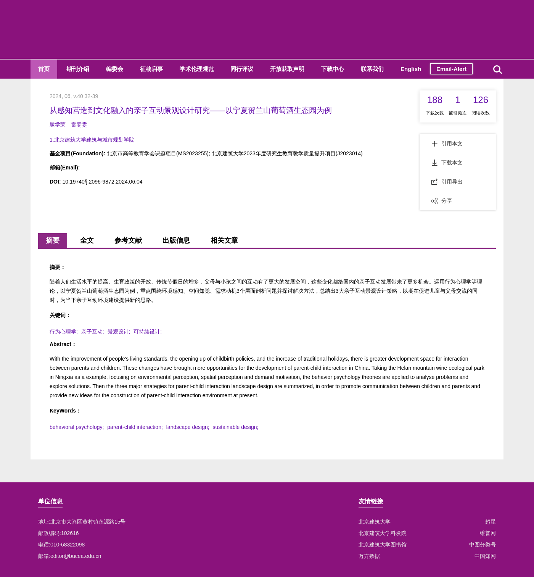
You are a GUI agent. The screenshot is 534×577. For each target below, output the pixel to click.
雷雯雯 (79, 124)
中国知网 (485, 556)
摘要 (53, 240)
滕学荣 (58, 124)
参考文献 (128, 240)
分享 (441, 200)
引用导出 (447, 181)
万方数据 (369, 556)
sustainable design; (236, 427)
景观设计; (119, 332)
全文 (87, 240)
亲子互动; (92, 332)
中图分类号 (482, 545)
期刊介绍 (77, 69)
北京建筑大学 (375, 522)
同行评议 (241, 69)
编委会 (114, 69)
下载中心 (332, 69)
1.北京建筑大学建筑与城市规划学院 (92, 140)
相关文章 (224, 240)
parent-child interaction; (135, 427)
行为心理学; (64, 332)
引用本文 (447, 143)
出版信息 (176, 240)
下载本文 (447, 162)
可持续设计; (148, 332)
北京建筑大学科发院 (383, 533)
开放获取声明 (287, 69)
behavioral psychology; (77, 427)
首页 (44, 69)
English (410, 69)
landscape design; (187, 427)
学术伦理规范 (197, 69)
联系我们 (372, 69)
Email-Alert (451, 69)
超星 (490, 522)
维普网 (488, 533)
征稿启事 (151, 69)
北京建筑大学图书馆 (383, 545)
